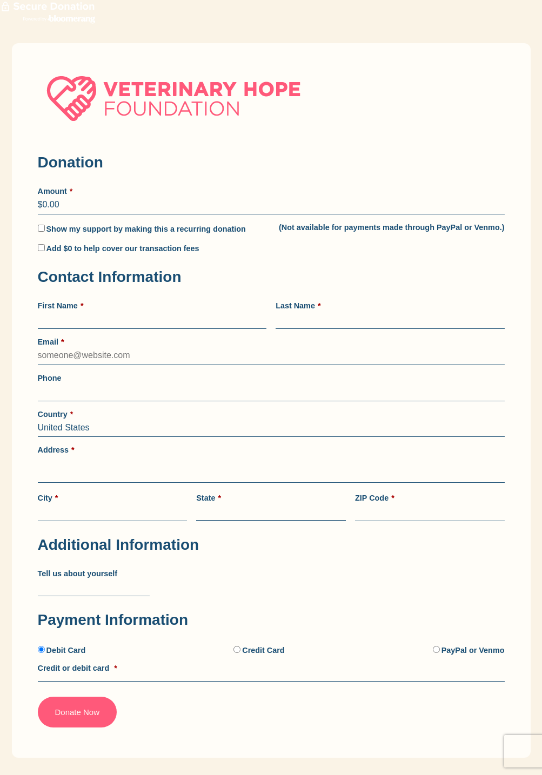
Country (55, 414)
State (208, 498)
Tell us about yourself (78, 573)
